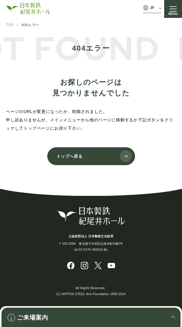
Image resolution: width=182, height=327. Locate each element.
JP (152, 8)
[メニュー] (173, 9)
